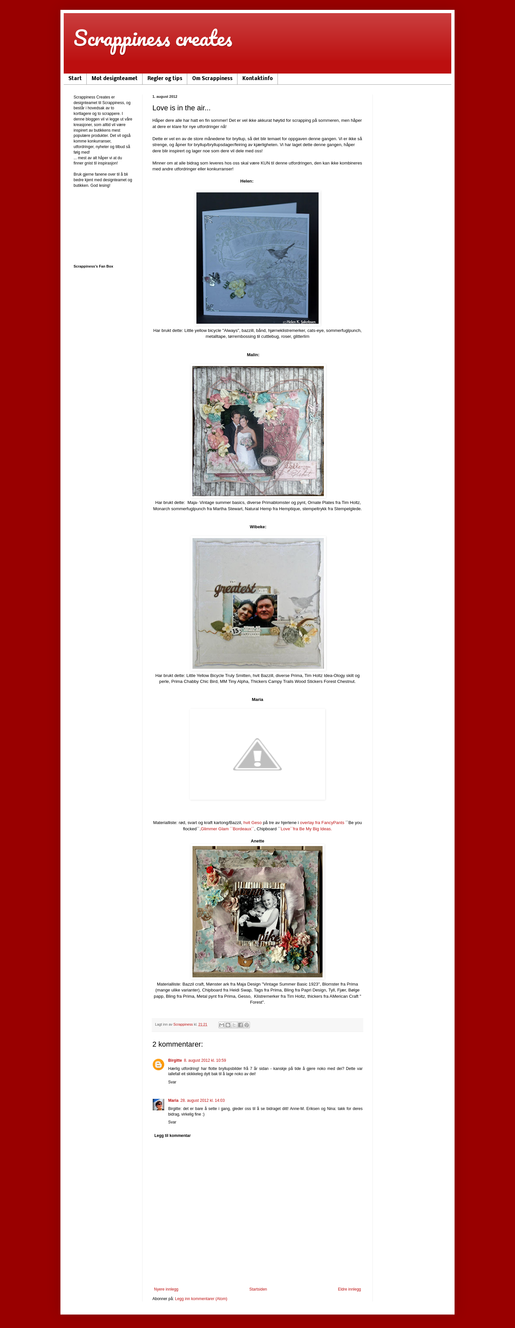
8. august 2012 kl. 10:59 (205, 1060)
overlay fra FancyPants (322, 822)
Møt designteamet (115, 78)
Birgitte (175, 1060)
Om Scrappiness (212, 78)
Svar (172, 1082)
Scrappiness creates (153, 37)
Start (75, 78)
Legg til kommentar (172, 1135)
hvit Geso (252, 822)
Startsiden (258, 1289)
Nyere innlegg (166, 1289)
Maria (173, 1100)
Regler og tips (164, 78)
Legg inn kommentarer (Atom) (201, 1298)
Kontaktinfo (257, 78)
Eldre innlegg (349, 1289)
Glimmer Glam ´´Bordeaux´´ (227, 828)
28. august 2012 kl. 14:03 (202, 1100)
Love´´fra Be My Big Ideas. (306, 828)
